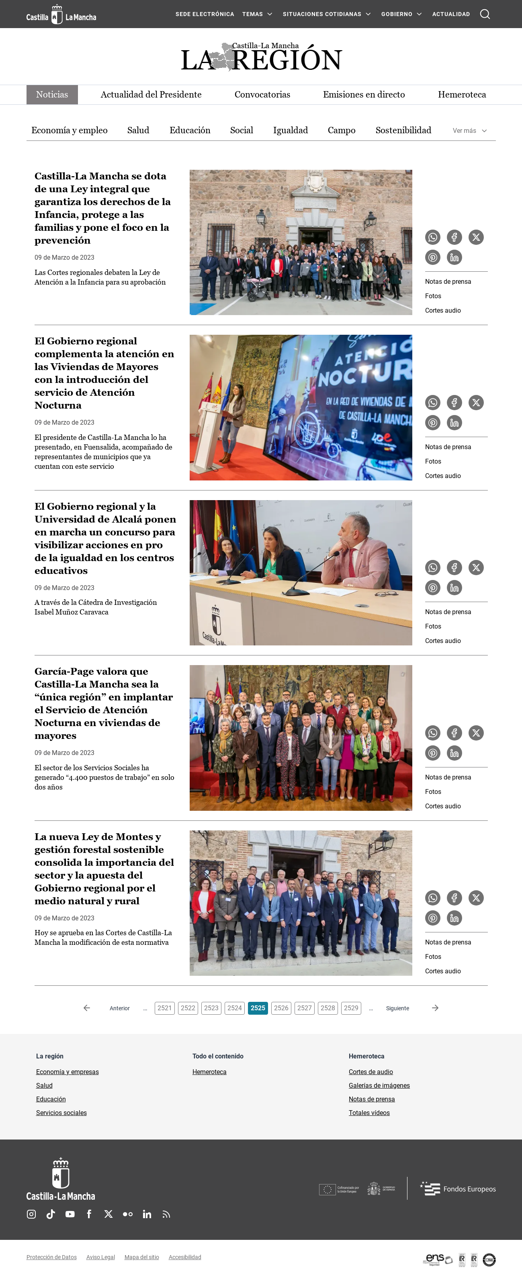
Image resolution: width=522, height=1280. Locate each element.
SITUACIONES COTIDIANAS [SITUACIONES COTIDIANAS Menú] (322, 14)
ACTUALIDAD (451, 14)
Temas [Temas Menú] (252, 14)
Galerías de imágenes (379, 1085)
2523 (211, 1008)
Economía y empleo (69, 130)
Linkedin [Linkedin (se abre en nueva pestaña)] (147, 1214)
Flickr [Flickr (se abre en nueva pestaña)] (127, 1214)
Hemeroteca (462, 95)
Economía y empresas (67, 1072)
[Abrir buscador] (485, 14)
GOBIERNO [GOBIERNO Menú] (397, 14)
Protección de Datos (52, 1257)
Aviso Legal (100, 1257)
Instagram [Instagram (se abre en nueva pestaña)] (31, 1214)
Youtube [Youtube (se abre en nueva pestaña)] (70, 1214)
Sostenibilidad (404, 130)
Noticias (52, 95)
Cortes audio (443, 310)
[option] (70, 130)
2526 (281, 1008)
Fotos (433, 296)
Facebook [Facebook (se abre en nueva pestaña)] (89, 1214)
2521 (165, 1008)
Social (241, 130)
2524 (234, 1008)
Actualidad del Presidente (151, 95)
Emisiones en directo (364, 95)
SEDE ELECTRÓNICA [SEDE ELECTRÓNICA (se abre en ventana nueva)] (205, 14)
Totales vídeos (369, 1113)
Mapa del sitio (142, 1257)
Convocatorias (263, 95)
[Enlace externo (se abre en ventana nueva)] (459, 1260)
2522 (188, 1008)
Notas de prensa (448, 281)
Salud (138, 130)
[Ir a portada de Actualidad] (261, 59)
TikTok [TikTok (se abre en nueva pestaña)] (50, 1214)
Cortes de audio (371, 1072)
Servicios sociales (61, 1113)
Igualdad (290, 130)
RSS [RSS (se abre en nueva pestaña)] (166, 1214)
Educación (190, 130)
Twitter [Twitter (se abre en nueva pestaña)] (108, 1214)
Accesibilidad (185, 1257)
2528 (328, 1008)
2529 (351, 1008)
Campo (342, 130)
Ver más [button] (464, 130)
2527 (304, 1008)
